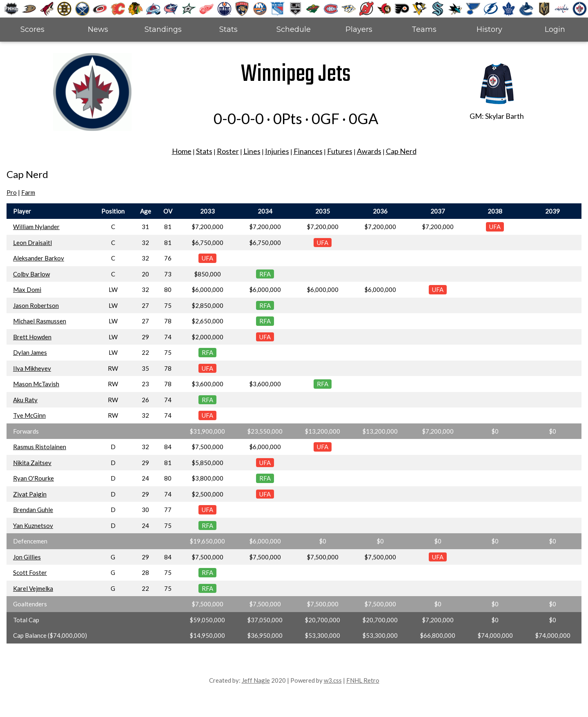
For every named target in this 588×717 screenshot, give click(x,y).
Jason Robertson (36, 305)
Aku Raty (25, 399)
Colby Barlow (31, 274)
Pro (12, 192)
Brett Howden (32, 337)
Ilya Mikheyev (32, 368)
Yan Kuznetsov (33, 525)
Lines (252, 151)
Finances (308, 151)
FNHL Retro (362, 680)
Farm (28, 192)
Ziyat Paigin (30, 494)
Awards (369, 151)
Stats (228, 29)
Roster (228, 151)
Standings (163, 29)
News (98, 29)
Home (182, 151)
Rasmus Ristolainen (39, 446)
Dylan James (30, 352)
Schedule (293, 29)
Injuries (277, 151)
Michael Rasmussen (39, 321)
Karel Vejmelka (33, 588)
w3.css (333, 680)
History (489, 29)
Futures (339, 151)
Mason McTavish (36, 383)
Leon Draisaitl (32, 242)
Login (555, 29)
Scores (32, 29)
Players (358, 29)
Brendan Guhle (33, 509)
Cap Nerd (401, 151)
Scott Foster (30, 572)
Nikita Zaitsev (32, 462)
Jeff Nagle (256, 680)
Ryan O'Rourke (33, 478)
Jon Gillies (27, 557)
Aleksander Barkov (38, 258)
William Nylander (36, 226)
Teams (424, 29)
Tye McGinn (29, 415)
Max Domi (27, 289)
